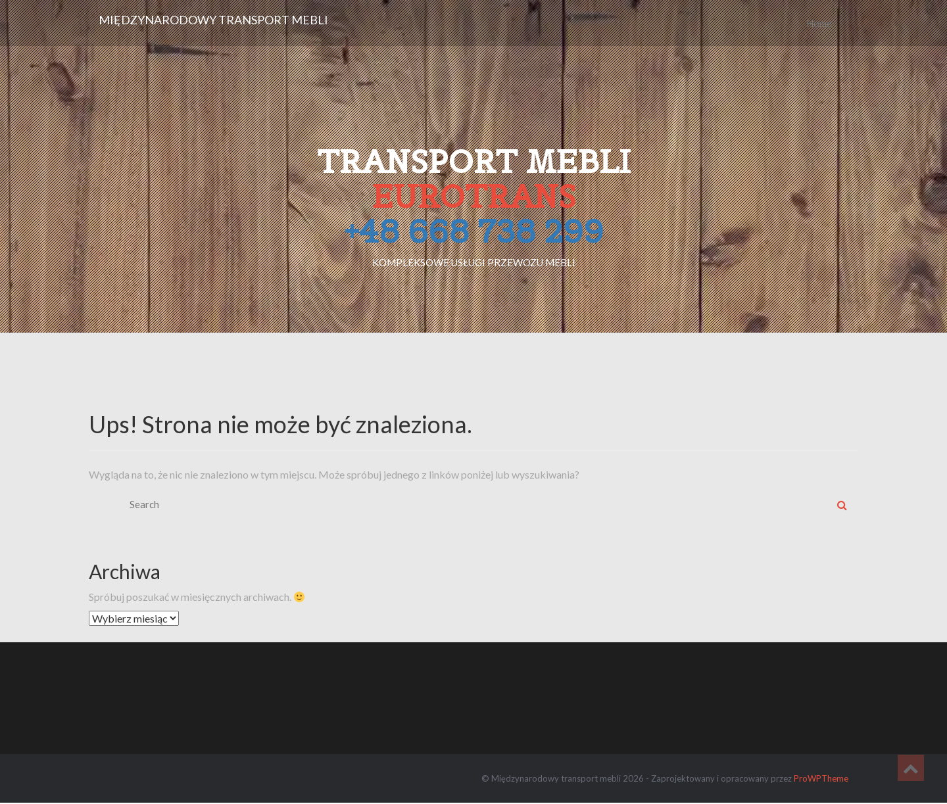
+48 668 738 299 (474, 231)
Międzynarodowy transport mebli (213, 19)
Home (819, 23)
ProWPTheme (821, 778)
